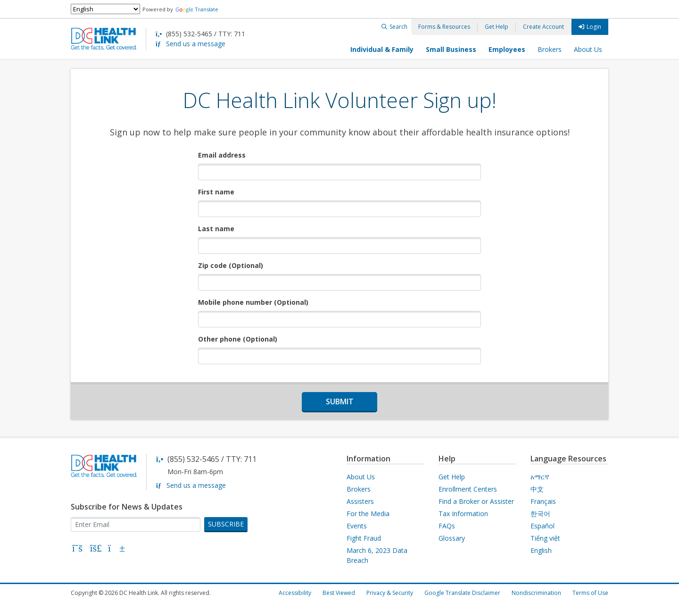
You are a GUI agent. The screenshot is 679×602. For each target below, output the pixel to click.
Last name (216, 228)
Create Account (543, 27)
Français (543, 501)
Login (594, 27)
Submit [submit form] (340, 401)
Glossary (452, 538)
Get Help (496, 27)
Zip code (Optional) (230, 265)
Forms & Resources (444, 27)
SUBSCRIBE (226, 523)
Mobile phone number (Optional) (253, 302)
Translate (196, 9)
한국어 (540, 513)
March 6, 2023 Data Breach (377, 555)
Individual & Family (382, 49)
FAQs (447, 525)
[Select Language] (105, 9)
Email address (222, 154)
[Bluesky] (96, 548)
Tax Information (463, 513)
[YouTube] (114, 548)
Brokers (550, 49)
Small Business (451, 49)
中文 (537, 489)
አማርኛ (539, 476)
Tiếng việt (545, 538)
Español (542, 525)
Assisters (360, 501)
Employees (507, 49)
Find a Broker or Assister (476, 501)
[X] (77, 548)
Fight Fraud (364, 538)
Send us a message (195, 43)
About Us (588, 49)
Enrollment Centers (468, 489)
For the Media (368, 513)
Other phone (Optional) (237, 338)
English (541, 550)
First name (216, 191)
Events (357, 525)
